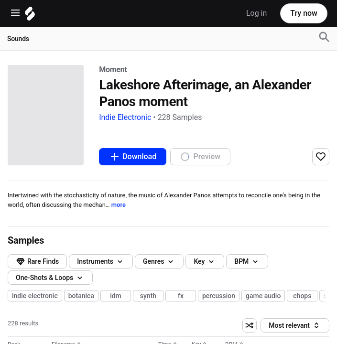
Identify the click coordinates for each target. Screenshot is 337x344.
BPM (29, 279)
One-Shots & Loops (50, 294)
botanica (81, 308)
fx (181, 308)
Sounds (18, 39)
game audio (263, 308)
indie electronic (35, 308)
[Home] (30, 16)
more (130, 193)
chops (302, 308)
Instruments (40, 236)
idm (115, 308)
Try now (303, 13)
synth (148, 308)
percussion (218, 308)
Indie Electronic (29, 121)
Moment (19, 112)
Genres (32, 251)
